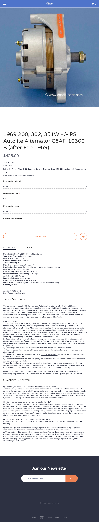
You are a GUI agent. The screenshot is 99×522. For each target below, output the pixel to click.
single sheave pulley (49, 354)
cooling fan (21, 350)
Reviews (30, 248)
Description (9, 248)
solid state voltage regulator (56, 439)
